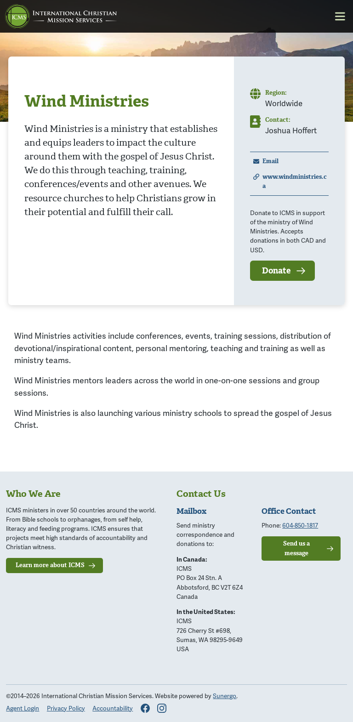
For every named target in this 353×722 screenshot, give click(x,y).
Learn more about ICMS (50, 565)
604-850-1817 (300, 525)
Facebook (145, 708)
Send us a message (296, 548)
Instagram (161, 708)
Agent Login (22, 708)
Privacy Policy (66, 708)
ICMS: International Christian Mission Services (61, 16)
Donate (276, 270)
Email (270, 161)
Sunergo (224, 695)
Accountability (112, 708)
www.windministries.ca (294, 181)
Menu (340, 16)
